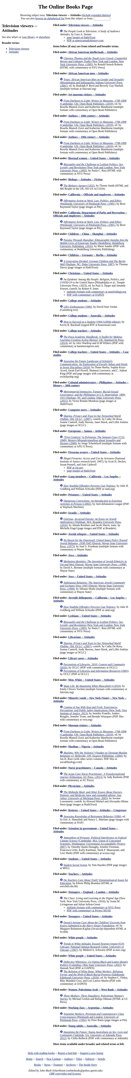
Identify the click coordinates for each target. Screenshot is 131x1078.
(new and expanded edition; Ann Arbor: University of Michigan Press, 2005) (91, 795)
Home (29, 1058)
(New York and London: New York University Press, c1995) (93, 61)
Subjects (89, 1058)
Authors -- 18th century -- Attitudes (88, 115)
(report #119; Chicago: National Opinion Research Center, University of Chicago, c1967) (92, 946)
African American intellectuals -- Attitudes (93, 52)
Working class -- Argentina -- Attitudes (90, 1007)
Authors (68, 1058)
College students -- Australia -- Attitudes (91, 315)
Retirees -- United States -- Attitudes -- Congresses (97, 810)
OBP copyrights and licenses (65, 1073)
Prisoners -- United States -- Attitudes (90, 494)
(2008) (92, 440)
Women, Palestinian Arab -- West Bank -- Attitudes (98, 989)
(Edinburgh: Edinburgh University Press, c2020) (92, 974)
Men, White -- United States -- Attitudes (91, 679)
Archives (71, 1064)
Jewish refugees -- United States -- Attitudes (93, 534)
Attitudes (14, 51)
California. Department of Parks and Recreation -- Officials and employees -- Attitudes (90, 214)
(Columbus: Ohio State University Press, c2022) (94, 963)
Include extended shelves (96, 15)
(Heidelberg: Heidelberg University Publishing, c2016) (94, 243)
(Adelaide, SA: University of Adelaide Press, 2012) (94, 1035)
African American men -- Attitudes (88, 73)
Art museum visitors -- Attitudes (87, 94)
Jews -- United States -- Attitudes (87, 576)
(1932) (79, 185)
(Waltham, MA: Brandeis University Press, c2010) (91, 522)
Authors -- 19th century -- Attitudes (88, 137)
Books (37, 1064)
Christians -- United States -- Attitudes (90, 273)
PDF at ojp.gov (75, 467)
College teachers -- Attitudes (84, 330)
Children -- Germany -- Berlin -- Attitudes (92, 255)
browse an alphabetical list (49, 18)
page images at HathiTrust (81, 37)
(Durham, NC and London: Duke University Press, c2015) (93, 396)
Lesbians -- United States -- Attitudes (89, 615)
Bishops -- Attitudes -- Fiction (85, 179)
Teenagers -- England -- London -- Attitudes (93, 892)
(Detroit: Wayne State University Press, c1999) (92, 585)
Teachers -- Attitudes (80, 873)
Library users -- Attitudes (83, 658)
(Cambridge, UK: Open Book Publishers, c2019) (93, 102)
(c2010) (92, 686)
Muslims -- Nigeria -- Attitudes (86, 746)
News (47, 1064)
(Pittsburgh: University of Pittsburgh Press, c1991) (90, 202)
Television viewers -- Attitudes (85, 25)
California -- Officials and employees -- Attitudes (96, 194)
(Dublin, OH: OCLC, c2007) (90, 417)
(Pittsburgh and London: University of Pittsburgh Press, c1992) (92, 1017)
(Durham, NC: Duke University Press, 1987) (92, 263)
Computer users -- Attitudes (84, 409)
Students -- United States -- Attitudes (89, 858)
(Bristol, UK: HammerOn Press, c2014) (92, 340)
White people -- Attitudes (82, 937)
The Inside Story (88, 1064)
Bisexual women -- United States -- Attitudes (94, 158)
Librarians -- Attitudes (81, 637)
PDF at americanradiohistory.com (85, 40)
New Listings (53, 1058)
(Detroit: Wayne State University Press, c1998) (93, 563)
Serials (101, 1058)
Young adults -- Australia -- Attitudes (89, 1025)
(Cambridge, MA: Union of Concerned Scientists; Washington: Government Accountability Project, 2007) (93, 842)
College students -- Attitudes (84, 300)
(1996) (92, 816)
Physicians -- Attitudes (81, 785)
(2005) (95, 670)
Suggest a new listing (91, 1053)
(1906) (77, 306)
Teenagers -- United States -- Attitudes (90, 916)
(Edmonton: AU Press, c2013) (92, 776)
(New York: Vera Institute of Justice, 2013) (93, 710)
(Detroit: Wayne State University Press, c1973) (94, 543)
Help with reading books (41, 1053)
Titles (79, 1058)
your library (28, 37)
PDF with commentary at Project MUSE (89, 910)
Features (58, 1064)
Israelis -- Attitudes (79, 512)
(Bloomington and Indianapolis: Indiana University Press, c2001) (92, 82)
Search (39, 1058)
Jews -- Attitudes (78, 555)
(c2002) (91, 502)
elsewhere (44, 37)
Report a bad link (67, 1053)
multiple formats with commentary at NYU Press (93, 907)
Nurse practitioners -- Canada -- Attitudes (92, 767)
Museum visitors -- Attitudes (84, 725)
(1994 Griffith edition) (91, 321)
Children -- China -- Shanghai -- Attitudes (92, 233)
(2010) (93, 364)
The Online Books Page (65, 7)
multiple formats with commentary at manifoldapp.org (96, 291)
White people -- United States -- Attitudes (92, 955)
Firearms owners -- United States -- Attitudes (94, 452)
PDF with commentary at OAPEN (85, 294)
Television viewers (19, 48)
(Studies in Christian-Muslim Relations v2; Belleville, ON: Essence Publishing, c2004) (93, 754)
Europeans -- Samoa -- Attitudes (87, 431)
